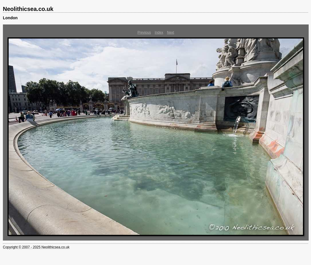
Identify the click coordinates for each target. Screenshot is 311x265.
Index (159, 32)
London (10, 18)
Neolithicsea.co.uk (28, 9)
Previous (144, 32)
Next (170, 32)
